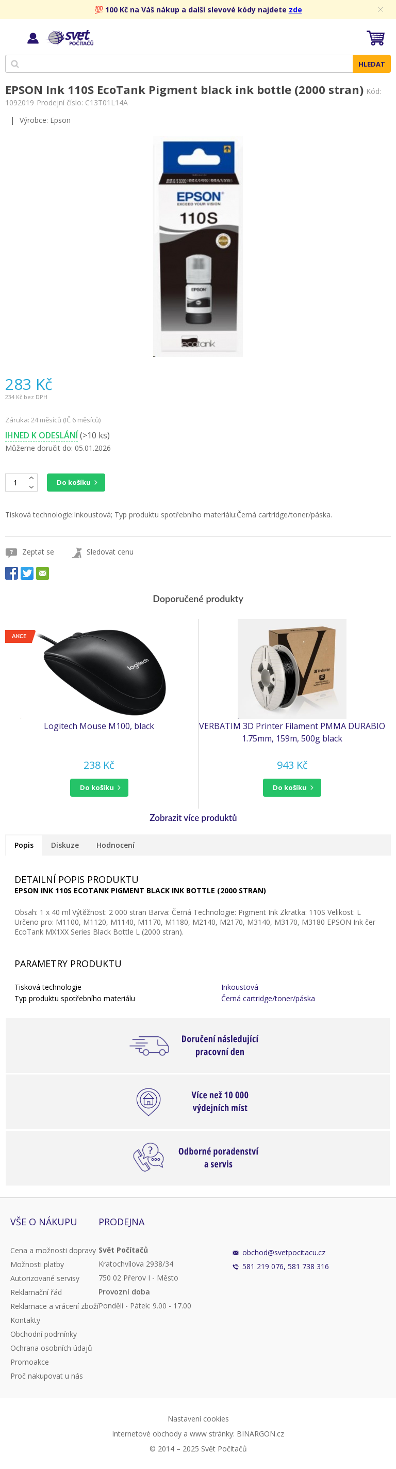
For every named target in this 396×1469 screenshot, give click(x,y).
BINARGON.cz (260, 1434)
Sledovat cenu (110, 552)
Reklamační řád (36, 1292)
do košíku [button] (97, 787)
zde (295, 9)
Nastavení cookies (198, 1419)
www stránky (211, 1434)
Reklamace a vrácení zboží (54, 1306)
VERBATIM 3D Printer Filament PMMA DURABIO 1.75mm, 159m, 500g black (292, 732)
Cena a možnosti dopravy (53, 1250)
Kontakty (25, 1320)
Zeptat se (38, 552)
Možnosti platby (37, 1264)
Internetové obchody (147, 1434)
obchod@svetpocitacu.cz (283, 1252)
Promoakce (29, 1362)
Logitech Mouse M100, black (99, 726)
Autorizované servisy (44, 1278)
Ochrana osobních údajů (51, 1348)
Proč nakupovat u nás (46, 1376)
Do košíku (74, 482)
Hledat (371, 64)
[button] (99, 788)
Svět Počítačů (69, 37)
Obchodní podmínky (43, 1334)
